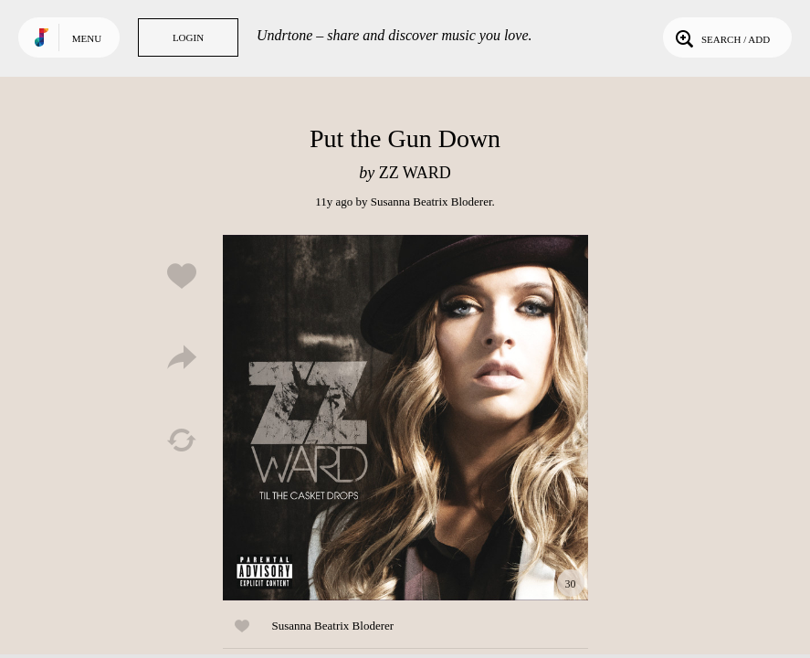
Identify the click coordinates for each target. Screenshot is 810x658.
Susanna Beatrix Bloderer (431, 201)
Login (188, 37)
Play (405, 417)
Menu (86, 38)
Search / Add (721, 37)
